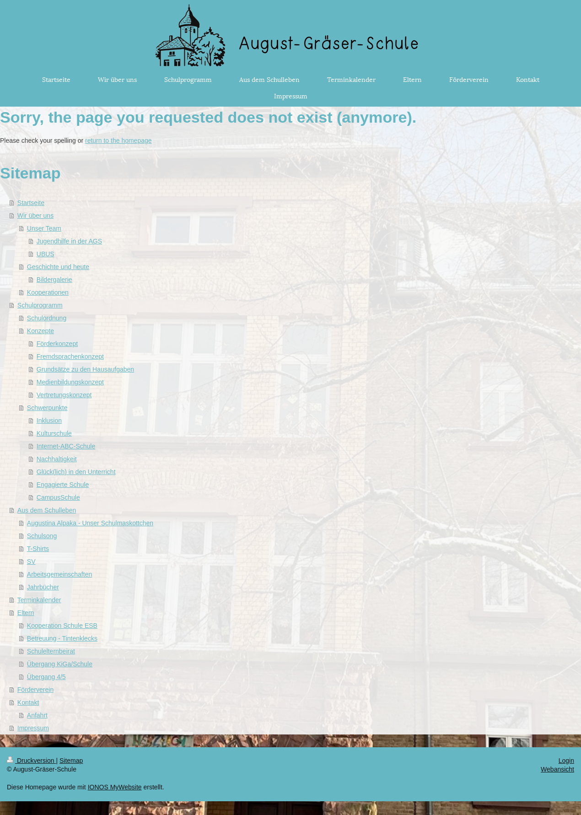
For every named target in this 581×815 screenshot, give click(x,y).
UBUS (45, 254)
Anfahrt (37, 715)
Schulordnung (46, 318)
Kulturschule (54, 433)
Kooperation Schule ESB (62, 625)
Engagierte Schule (63, 484)
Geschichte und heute (58, 266)
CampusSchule (58, 497)
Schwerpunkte (47, 407)
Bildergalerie (54, 279)
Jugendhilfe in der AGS (69, 241)
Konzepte (40, 331)
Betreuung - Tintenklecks (62, 638)
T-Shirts (38, 548)
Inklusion (49, 420)
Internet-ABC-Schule (66, 446)
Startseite (30, 202)
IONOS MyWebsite (115, 787)
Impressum (33, 728)
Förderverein (35, 689)
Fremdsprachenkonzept (70, 356)
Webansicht (557, 769)
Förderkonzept (57, 343)
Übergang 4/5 (46, 676)
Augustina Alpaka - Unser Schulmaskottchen (90, 523)
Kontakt (28, 702)
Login (566, 760)
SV (31, 561)
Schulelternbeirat (51, 651)
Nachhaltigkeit (57, 459)
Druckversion (31, 760)
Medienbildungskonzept (70, 382)
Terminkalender (39, 600)
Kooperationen (48, 292)
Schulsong (42, 536)
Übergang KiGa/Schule (59, 664)
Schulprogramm (40, 305)
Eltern (25, 612)
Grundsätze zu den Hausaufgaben (85, 369)
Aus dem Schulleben (46, 510)
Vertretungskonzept (64, 395)
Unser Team (44, 228)
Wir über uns (35, 215)
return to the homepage (118, 140)
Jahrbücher (43, 587)
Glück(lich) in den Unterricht (76, 471)
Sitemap (71, 760)
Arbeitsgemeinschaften (59, 574)
